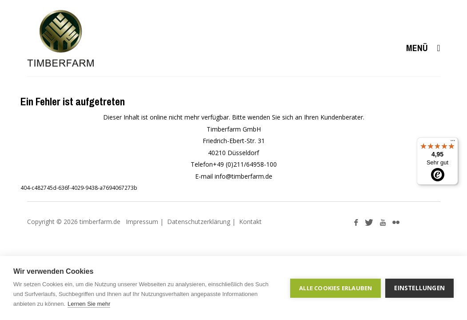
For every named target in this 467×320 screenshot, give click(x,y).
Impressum (142, 221)
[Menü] (452, 142)
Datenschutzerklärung (198, 221)
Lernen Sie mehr (89, 303)
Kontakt (250, 221)
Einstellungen (419, 288)
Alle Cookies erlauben (335, 288)
